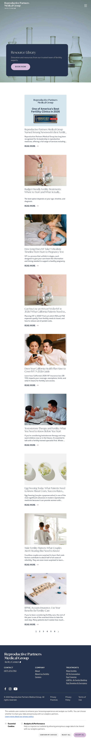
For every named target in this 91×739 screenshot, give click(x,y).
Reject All (66, 735)
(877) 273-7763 (10, 671)
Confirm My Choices (48, 735)
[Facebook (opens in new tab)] (5, 689)
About (37, 671)
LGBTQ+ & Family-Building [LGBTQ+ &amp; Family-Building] (76, 680)
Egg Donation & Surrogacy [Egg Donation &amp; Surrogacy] (76, 683)
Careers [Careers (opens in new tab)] (38, 677)
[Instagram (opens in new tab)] (10, 689)
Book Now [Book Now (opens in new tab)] (20, 67)
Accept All (79, 735)
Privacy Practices (54, 698)
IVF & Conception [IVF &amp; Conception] (73, 674)
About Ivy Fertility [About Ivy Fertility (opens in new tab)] (42, 674)
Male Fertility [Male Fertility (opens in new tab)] (71, 671)
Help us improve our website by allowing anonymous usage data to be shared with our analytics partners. (55, 726)
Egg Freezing (71, 677)
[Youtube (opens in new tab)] (15, 689)
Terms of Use (82, 698)
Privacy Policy (68, 698)
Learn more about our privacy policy (19, 717)
